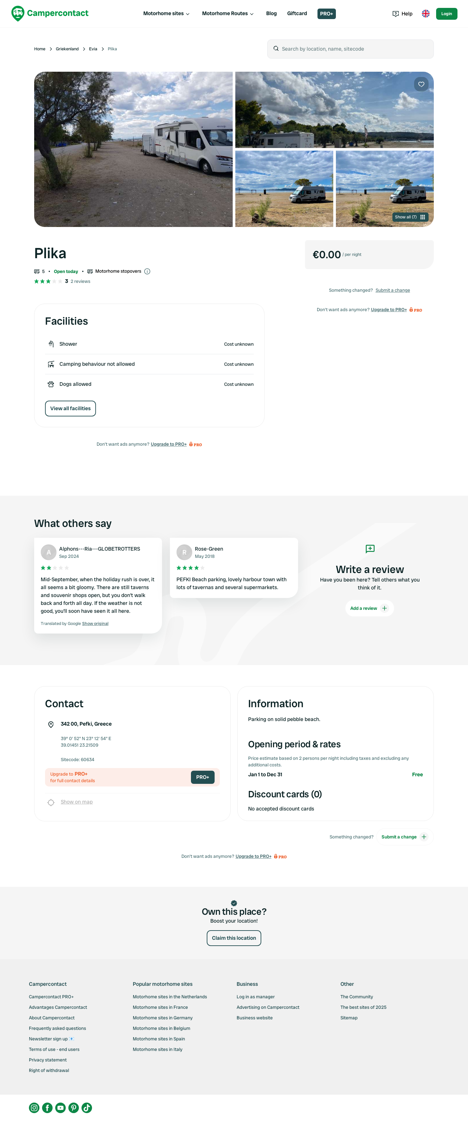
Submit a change (393, 290)
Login (446, 13)
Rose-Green (209, 548)
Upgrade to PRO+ (169, 444)
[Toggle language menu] (425, 14)
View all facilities (70, 408)
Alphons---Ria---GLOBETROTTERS (99, 548)
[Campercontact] (50, 13)
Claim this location (234, 937)
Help (402, 13)
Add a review (369, 608)
